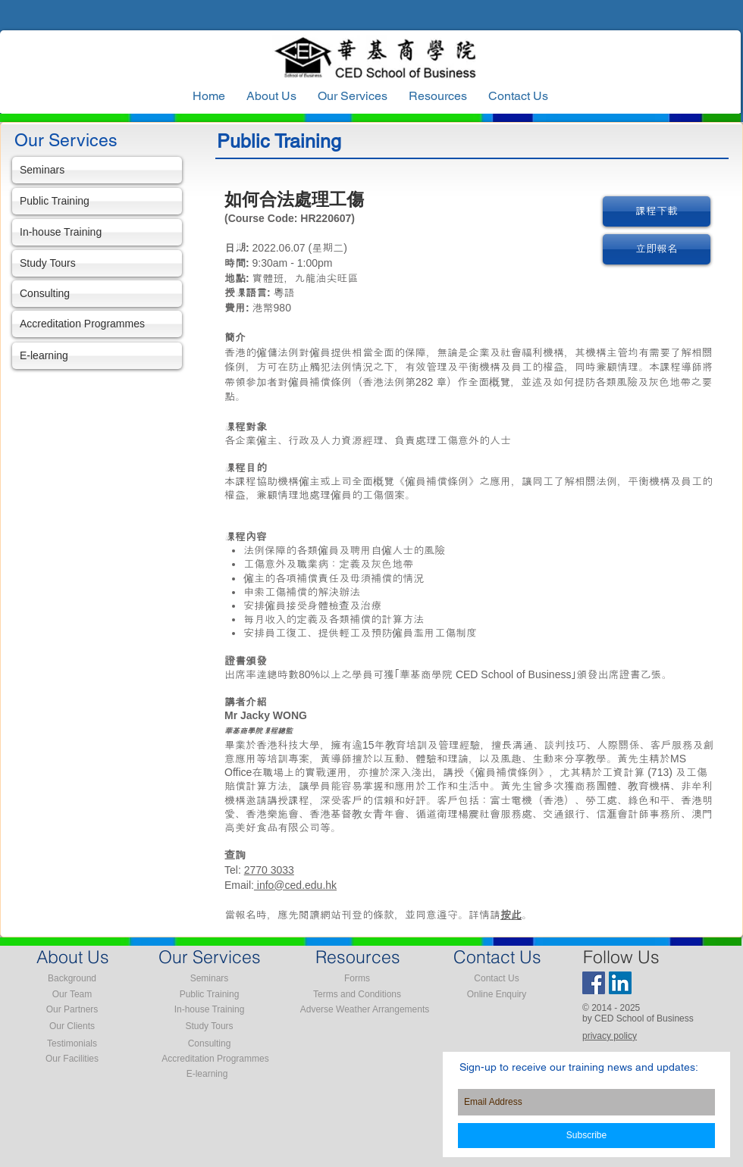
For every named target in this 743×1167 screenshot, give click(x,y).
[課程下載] (656, 211)
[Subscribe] (586, 1135)
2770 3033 (269, 870)
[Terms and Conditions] (357, 995)
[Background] (72, 979)
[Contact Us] (496, 979)
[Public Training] (97, 201)
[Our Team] (72, 995)
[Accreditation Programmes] (97, 324)
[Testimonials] (72, 1044)
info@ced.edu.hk (295, 885)
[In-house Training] (97, 232)
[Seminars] (97, 170)
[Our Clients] (72, 1026)
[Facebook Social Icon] (593, 982)
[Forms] (357, 979)
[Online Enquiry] (496, 995)
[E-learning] (97, 356)
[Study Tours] (97, 263)
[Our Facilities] (72, 1059)
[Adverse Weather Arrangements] (365, 1010)
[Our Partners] (72, 1010)
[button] (438, 96)
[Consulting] (97, 293)
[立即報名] (656, 249)
